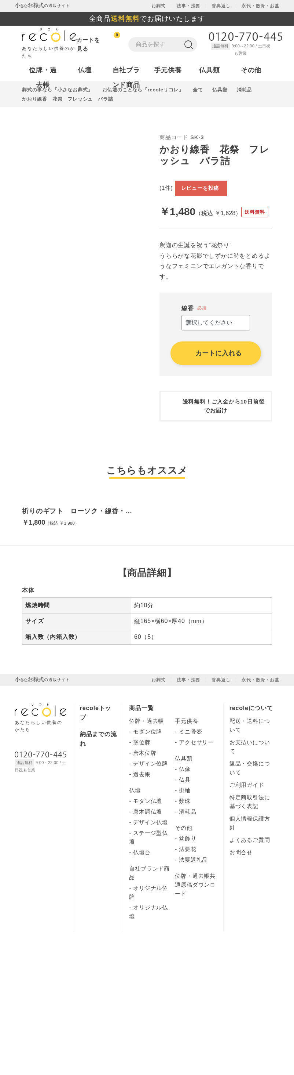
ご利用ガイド (246, 815)
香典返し (221, 6)
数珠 (185, 832)
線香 (187, 292)
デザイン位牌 (150, 794)
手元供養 (186, 752)
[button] (6, 487)
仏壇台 (141, 883)
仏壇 (135, 821)
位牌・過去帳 (146, 752)
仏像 (185, 800)
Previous (16, 188)
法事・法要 (188, 6)
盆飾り (187, 869)
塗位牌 (141, 773)
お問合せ (241, 883)
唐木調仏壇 (147, 842)
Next (152, 188)
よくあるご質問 (249, 871)
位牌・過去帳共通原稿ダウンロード (195, 915)
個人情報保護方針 (251, 994)
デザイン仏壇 (150, 853)
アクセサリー (196, 773)
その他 (183, 858)
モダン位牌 (147, 762)
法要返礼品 (193, 890)
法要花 (187, 880)
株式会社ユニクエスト (63, 1000)
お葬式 (158, 6)
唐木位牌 (144, 784)
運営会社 (241, 896)
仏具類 (183, 789)
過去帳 (141, 805)
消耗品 (187, 842)
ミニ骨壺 (190, 762)
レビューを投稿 (240, 175)
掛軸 (185, 821)
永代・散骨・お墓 (260, 6)
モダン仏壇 (147, 832)
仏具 (185, 810)
